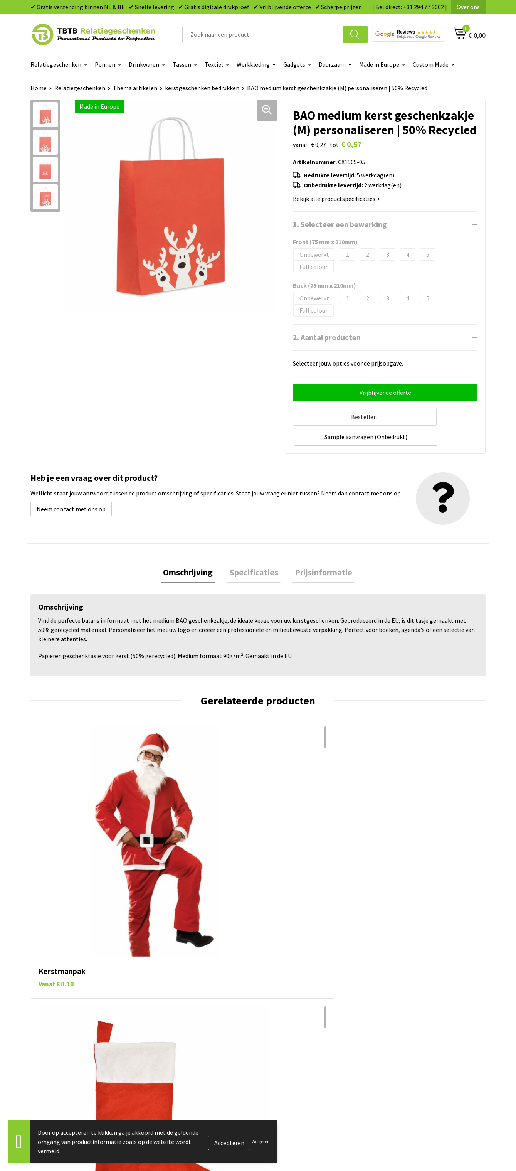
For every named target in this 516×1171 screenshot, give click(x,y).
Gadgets (294, 64)
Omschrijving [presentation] (193, 550)
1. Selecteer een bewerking (340, 224)
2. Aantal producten (327, 337)
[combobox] (262, 34)
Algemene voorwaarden (411, 1027)
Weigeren (261, 1141)
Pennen (105, 64)
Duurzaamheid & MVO (183, 1039)
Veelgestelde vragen (181, 956)
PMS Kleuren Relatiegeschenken (197, 1004)
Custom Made (431, 64)
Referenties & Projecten (412, 992)
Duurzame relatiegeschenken (306, 980)
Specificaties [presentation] (254, 550)
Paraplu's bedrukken (294, 1027)
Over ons (468, 7)
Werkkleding (253, 64)
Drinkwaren (144, 64)
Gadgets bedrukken (292, 992)
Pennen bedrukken (292, 956)
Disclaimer (394, 1015)
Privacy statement (404, 1004)
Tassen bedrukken (291, 968)
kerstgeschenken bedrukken (202, 88)
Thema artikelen (135, 88)
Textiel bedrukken (291, 1015)
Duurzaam (332, 64)
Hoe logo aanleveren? (183, 1015)
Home (38, 88)
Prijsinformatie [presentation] (318, 550)
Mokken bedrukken (292, 1004)
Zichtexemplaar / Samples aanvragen (204, 1027)
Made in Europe (379, 64)
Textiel (214, 64)
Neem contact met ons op (71, 486)
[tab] (193, 550)
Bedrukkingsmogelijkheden (191, 992)
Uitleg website (174, 980)
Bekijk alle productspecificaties (336, 198)
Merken (277, 1039)
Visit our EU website (406, 1039)
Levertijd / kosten (178, 968)
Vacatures (393, 968)
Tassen (182, 64)
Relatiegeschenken (55, 64)
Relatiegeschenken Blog (412, 980)
